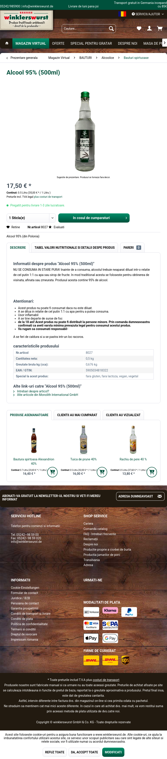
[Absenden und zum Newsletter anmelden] (160, 496)
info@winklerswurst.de (26, 541)
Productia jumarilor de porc (102, 554)
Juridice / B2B (20, 598)
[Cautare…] (89, 28)
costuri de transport (106, 680)
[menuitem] (89, 28)
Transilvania (92, 560)
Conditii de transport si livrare (30, 613)
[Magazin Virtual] (30, 43)
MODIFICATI (113, 752)
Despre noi (91, 544)
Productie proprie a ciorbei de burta (107, 549)
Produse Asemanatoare (29, 415)
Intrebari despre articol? (31, 391)
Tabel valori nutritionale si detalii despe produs (75, 247)
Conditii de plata (22, 619)
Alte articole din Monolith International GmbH (45, 395)
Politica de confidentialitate (29, 624)
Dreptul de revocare (24, 634)
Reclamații (91, 539)
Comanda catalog (95, 529)
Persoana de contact (25, 603)
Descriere (18, 247)
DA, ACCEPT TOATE (84, 752)
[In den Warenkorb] (52, 472)
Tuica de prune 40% (83, 459)
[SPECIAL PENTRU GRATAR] (91, 43)
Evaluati (56, 227)
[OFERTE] (58, 43)
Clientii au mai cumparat (77, 415)
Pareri (132, 247)
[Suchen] (111, 28)
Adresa (88, 565)
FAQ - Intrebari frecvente (100, 534)
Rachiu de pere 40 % (133, 459)
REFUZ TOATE (54, 752)
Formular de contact (24, 593)
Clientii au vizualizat (123, 415)
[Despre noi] (127, 43)
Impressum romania (24, 639)
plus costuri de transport (47, 196)
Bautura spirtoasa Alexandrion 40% (33, 461)
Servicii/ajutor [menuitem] (146, 14)
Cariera (88, 523)
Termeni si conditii (23, 629)
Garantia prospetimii (24, 608)
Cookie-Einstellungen (25, 587)
